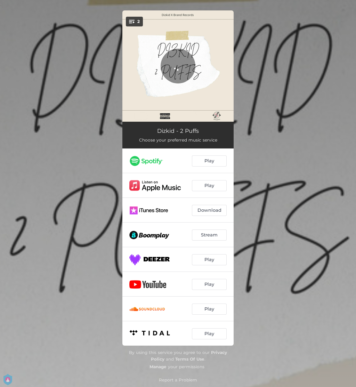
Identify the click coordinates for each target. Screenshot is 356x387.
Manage (158, 366)
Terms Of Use (189, 359)
